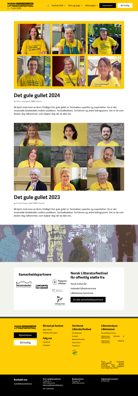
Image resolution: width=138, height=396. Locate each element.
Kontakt (75, 336)
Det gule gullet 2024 (37, 95)
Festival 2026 (57, 5)
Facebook (46, 342)
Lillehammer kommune (82, 293)
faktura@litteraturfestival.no (53, 385)
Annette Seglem (22, 203)
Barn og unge (74, 5)
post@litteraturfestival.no (23, 384)
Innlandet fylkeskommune (83, 288)
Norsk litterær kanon (108, 333)
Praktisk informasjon (50, 333)
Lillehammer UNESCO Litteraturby (112, 342)
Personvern (76, 343)
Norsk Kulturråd (78, 283)
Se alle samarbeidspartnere (88, 299)
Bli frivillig (125, 5)
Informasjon (90, 5)
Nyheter (39, 101)
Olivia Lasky (20, 101)
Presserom (76, 346)
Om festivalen (77, 333)
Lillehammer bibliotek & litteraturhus (112, 337)
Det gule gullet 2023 (37, 197)
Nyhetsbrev (108, 5)
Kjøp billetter (47, 330)
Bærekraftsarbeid (78, 339)
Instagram (46, 345)
